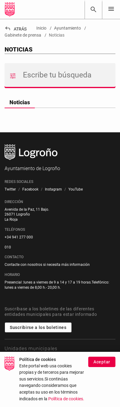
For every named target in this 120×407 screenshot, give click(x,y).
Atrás (16, 29)
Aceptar (101, 366)
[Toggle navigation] (111, 9)
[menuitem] (10, 189)
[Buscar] (93, 9)
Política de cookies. (66, 402)
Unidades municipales (31, 349)
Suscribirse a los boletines (38, 327)
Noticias (19, 102)
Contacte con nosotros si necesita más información (47, 264)
